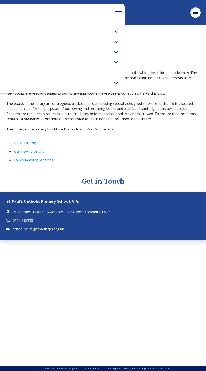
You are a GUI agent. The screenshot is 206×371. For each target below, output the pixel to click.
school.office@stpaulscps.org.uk (38, 229)
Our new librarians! (29, 151)
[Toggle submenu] (116, 31)
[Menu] (195, 12)
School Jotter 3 (123, 368)
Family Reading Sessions (33, 160)
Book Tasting (25, 142)
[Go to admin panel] (161, 368)
